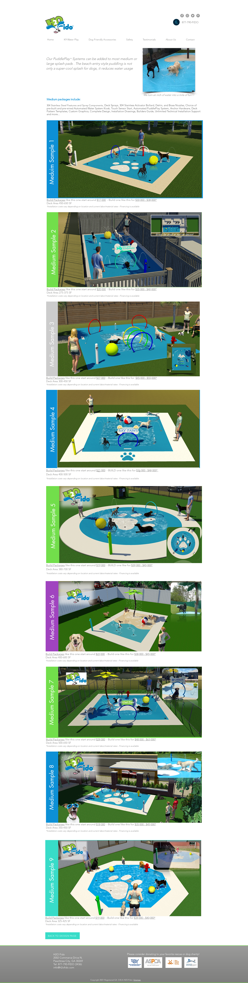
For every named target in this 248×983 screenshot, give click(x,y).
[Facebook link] (182, 15)
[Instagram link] (187, 15)
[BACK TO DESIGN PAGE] (62, 935)
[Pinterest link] (198, 15)
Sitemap (137, 980)
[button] (52, 158)
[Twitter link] (192, 15)
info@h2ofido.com (63, 967)
